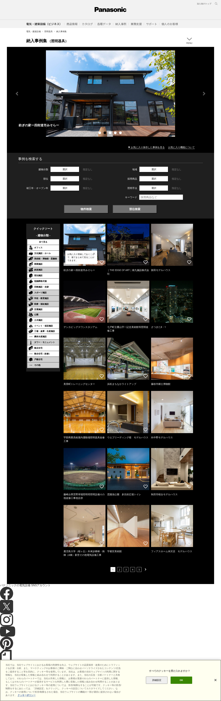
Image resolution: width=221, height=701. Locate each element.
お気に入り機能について (181, 147)
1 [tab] (100, 133)
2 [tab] (105, 133)
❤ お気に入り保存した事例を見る (146, 147)
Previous (16, 93)
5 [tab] (121, 133)
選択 (65, 169)
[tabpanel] (110, 93)
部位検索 (134, 209)
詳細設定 (156, 680)
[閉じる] (215, 680)
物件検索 (86, 209)
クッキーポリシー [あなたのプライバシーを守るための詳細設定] (27, 695)
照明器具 (48, 31)
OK (181, 680)
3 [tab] (110, 133)
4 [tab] (115, 133)
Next (204, 93)
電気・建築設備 (33, 31)
